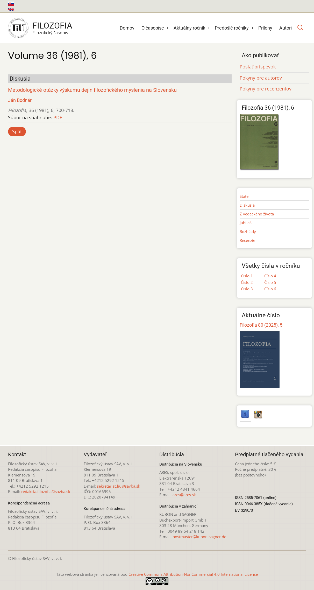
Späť (17, 131)
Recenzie (247, 240)
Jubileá (246, 222)
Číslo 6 (270, 288)
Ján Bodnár (20, 100)
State (244, 196)
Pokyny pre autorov (261, 78)
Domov (127, 28)
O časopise (152, 28)
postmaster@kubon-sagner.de (199, 536)
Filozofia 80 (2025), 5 (261, 325)
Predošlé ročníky (232, 28)
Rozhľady (248, 231)
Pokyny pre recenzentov (265, 89)
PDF (57, 117)
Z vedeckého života (257, 213)
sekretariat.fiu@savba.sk (118, 486)
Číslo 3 (247, 288)
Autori (285, 28)
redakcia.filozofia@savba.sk (45, 491)
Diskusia (247, 205)
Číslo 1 (247, 275)
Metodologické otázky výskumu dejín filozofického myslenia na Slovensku (92, 90)
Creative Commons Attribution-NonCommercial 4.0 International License (193, 574)
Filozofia (52, 26)
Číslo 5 (270, 282)
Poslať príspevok (258, 67)
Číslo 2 (247, 282)
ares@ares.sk (184, 494)
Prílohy (265, 28)
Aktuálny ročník (189, 28)
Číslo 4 (270, 275)
